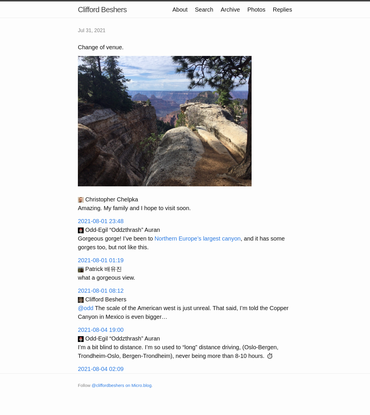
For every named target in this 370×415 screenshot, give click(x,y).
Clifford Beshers (102, 9)
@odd (86, 308)
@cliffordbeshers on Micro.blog (122, 385)
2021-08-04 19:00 (101, 330)
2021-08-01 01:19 (101, 260)
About (179, 9)
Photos (256, 9)
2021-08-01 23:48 (101, 221)
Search (204, 9)
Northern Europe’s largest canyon (198, 238)
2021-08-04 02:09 (101, 369)
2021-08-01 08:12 (101, 290)
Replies (282, 9)
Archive (230, 9)
